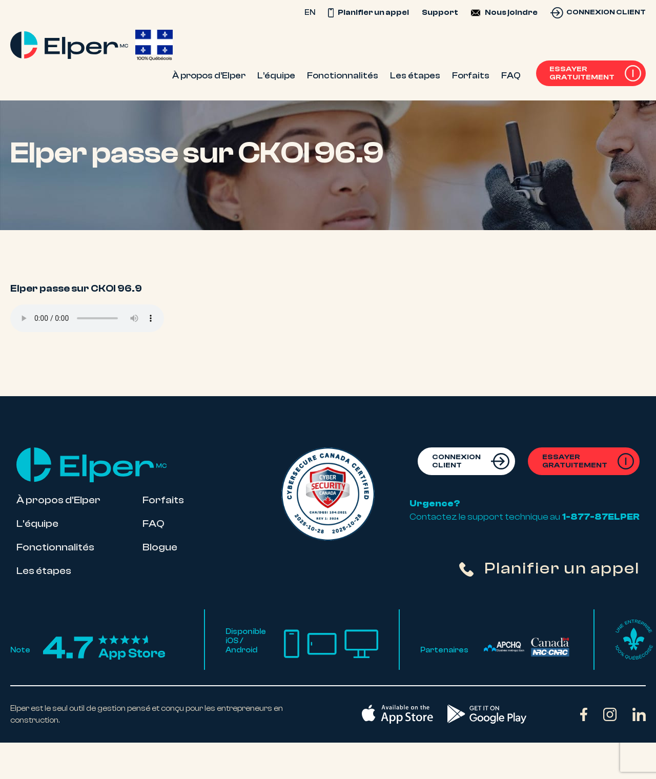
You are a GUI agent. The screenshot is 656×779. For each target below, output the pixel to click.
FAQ (153, 523)
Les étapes (43, 571)
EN (309, 12)
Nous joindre (511, 12)
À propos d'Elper (58, 500)
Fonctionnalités (55, 547)
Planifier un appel (368, 12)
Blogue (159, 547)
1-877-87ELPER (601, 516)
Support (440, 12)
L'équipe (37, 523)
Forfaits (163, 500)
